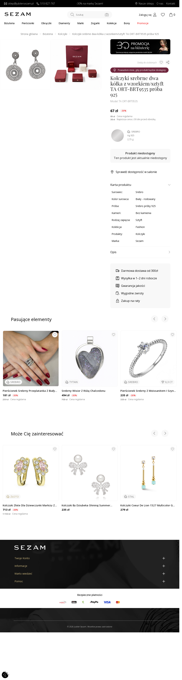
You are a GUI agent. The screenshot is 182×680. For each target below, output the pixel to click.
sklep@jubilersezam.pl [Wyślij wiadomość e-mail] (19, 3)
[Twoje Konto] (90, 558)
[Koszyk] (172, 15)
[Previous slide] (154, 319)
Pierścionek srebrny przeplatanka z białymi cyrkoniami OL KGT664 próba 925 (30, 390)
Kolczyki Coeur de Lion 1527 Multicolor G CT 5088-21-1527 (146, 505)
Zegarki (95, 23)
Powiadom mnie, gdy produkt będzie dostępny (139, 70)
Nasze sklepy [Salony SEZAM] (144, 3)
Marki (80, 23)
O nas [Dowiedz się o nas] (160, 3)
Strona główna (29, 34)
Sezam (139, 241)
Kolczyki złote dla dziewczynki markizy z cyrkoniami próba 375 (29, 505)
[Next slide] (165, 319)
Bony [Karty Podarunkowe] (127, 23)
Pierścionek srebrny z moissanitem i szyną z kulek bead (147, 390)
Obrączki (46, 23)
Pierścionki (28, 23)
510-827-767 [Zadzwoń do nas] (46, 3)
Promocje (143, 23)
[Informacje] (90, 566)
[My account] (148, 14)
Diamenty (64, 23)
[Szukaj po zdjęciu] (107, 14)
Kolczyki (62, 34)
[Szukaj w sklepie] (89, 14)
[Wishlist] (163, 14)
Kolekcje (112, 23)
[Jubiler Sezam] (17, 15)
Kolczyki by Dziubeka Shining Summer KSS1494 (86, 505)
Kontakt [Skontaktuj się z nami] (170, 3)
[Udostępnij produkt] (167, 62)
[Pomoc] (90, 581)
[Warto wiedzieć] (90, 573)
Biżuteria (9, 23)
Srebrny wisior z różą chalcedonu (83, 390)
